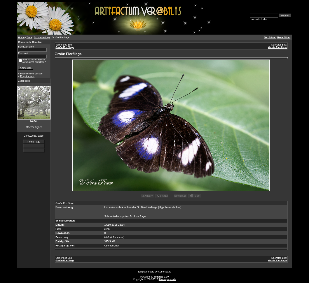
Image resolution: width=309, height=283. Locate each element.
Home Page (34, 141)
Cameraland (164, 271)
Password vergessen (31, 73)
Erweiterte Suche (258, 19)
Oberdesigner (111, 245)
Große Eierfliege (65, 47)
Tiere (29, 37)
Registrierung (27, 76)
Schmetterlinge (42, 37)
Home (21, 37)
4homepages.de (167, 279)
